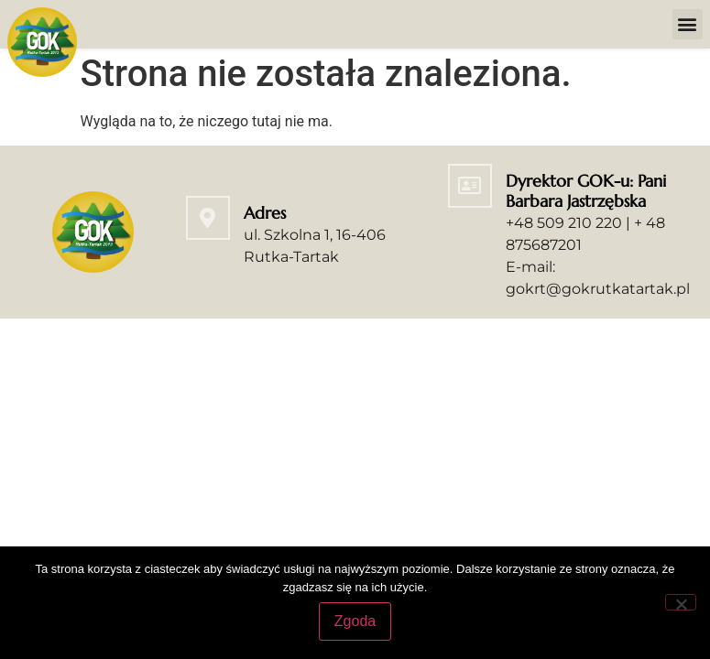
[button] (687, 24)
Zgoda (355, 621)
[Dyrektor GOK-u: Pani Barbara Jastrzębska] (470, 189)
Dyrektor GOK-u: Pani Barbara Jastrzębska (586, 194)
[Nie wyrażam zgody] (680, 602)
